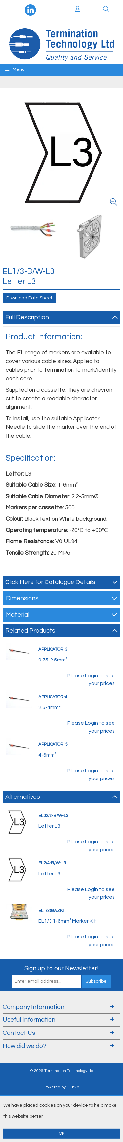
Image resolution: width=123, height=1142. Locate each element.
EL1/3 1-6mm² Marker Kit (67, 921)
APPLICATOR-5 (52, 744)
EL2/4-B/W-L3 (52, 863)
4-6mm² (47, 755)
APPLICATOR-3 (52, 649)
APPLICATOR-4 (52, 697)
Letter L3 (49, 826)
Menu (15, 69)
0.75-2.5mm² (53, 659)
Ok (61, 1133)
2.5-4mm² (49, 707)
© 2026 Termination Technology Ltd (61, 1071)
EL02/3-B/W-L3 (53, 815)
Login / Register (77, 9)
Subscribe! (97, 981)
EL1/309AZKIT (52, 910)
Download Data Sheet (29, 298)
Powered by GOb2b (61, 1087)
